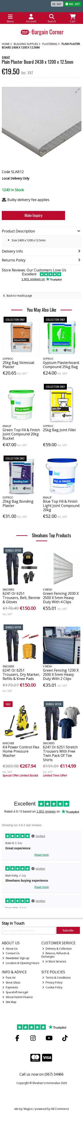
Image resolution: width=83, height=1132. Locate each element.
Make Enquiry (33, 215)
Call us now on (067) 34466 (41, 1074)
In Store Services (54, 961)
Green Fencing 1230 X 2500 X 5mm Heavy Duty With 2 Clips (61, 674)
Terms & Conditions (56, 977)
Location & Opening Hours (20, 963)
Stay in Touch (13, 923)
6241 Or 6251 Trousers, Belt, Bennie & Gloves (21, 597)
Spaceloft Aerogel (15, 992)
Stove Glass (11, 982)
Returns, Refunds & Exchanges (55, 954)
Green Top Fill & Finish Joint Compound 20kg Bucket (21, 434)
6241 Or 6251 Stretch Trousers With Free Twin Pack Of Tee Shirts (60, 753)
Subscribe (68, 930)
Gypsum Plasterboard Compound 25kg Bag (61, 364)
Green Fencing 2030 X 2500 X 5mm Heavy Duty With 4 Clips (61, 597)
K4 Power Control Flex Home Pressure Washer (21, 751)
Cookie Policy (52, 987)
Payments (10, 987)
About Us (9, 948)
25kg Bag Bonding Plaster (18, 503)
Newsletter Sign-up (15, 958)
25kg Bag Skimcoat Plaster (18, 364)
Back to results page (19, 295)
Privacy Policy (52, 982)
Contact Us (10, 953)
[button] (77, 90)
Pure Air (9, 977)
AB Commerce (60, 1109)
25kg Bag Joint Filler (59, 429)
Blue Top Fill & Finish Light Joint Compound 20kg (61, 505)
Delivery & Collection (57, 948)
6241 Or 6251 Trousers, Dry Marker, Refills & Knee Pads (21, 674)
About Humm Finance (17, 997)
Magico (28, 1109)
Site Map (9, 1002)
